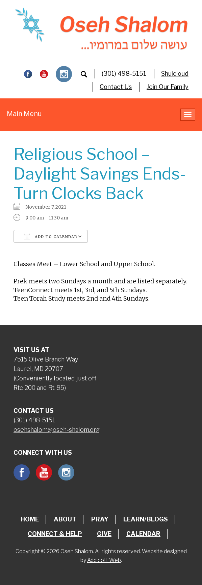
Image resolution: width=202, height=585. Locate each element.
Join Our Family (167, 86)
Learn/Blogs (145, 519)
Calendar (143, 533)
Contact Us (116, 86)
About (65, 519)
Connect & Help (55, 533)
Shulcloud (174, 73)
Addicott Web (104, 560)
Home (30, 519)
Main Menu (24, 114)
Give (104, 533)
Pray (99, 519)
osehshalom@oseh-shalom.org (57, 429)
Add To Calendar (50, 236)
